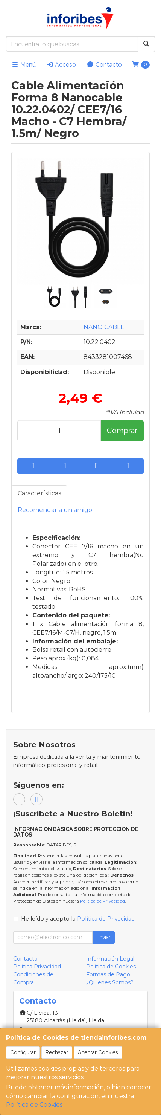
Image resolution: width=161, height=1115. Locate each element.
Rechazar (57, 1052)
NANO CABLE (104, 327)
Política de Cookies (34, 1104)
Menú (23, 64)
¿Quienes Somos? (110, 982)
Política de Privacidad (102, 901)
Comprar (122, 430)
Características (39, 493)
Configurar (23, 1052)
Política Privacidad (37, 966)
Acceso (61, 64)
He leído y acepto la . (78, 918)
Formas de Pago (108, 974)
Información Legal (110, 958)
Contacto (104, 64)
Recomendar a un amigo (55, 509)
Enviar (103, 937)
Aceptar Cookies (98, 1052)
